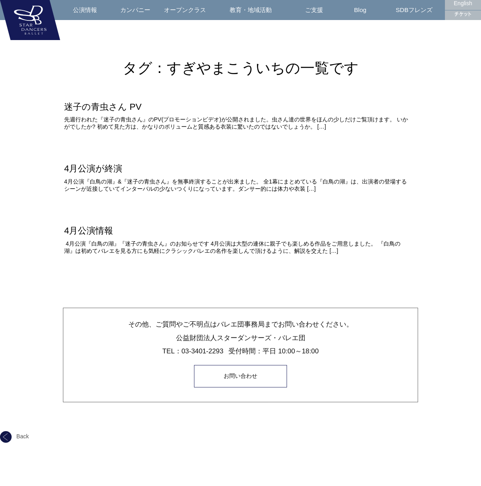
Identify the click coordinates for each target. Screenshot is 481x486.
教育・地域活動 (251, 9)
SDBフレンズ (414, 9)
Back (14, 435)
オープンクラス (185, 9)
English (463, 3)
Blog (360, 9)
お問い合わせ (240, 375)
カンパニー (135, 9)
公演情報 (85, 9)
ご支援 (314, 9)
